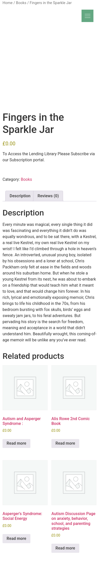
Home (8, 3)
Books (21, 3)
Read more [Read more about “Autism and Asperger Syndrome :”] (16, 443)
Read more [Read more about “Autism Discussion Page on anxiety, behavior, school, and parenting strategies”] (65, 548)
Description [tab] (20, 195)
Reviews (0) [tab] (48, 195)
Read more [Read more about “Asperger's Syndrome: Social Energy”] (16, 538)
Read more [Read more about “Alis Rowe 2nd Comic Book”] (65, 443)
